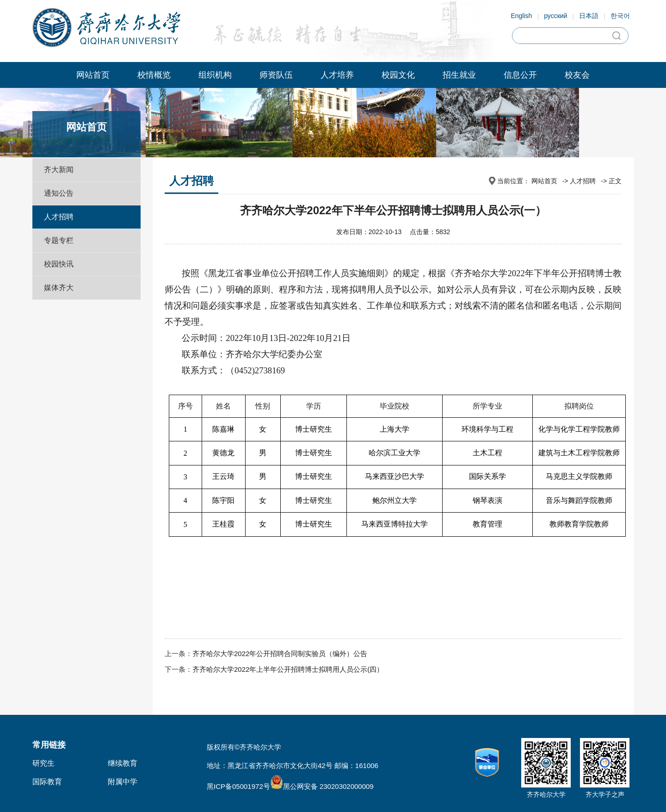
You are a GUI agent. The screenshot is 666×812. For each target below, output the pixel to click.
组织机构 (215, 75)
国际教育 (47, 782)
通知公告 (59, 193)
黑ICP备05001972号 (238, 786)
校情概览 (154, 75)
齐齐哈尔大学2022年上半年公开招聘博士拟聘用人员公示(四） (287, 669)
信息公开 (520, 75)
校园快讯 (59, 264)
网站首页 (93, 75)
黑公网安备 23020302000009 (322, 786)
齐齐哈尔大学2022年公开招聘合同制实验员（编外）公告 (279, 653)
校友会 (577, 75)
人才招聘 (59, 217)
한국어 (620, 15)
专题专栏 (59, 240)
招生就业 (459, 75)
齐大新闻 (59, 170)
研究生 (43, 763)
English (521, 15)
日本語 (588, 15)
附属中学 (122, 782)
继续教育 (122, 763)
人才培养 (337, 75)
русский (555, 15)
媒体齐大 (59, 287)
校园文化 (398, 75)
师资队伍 (276, 75)
